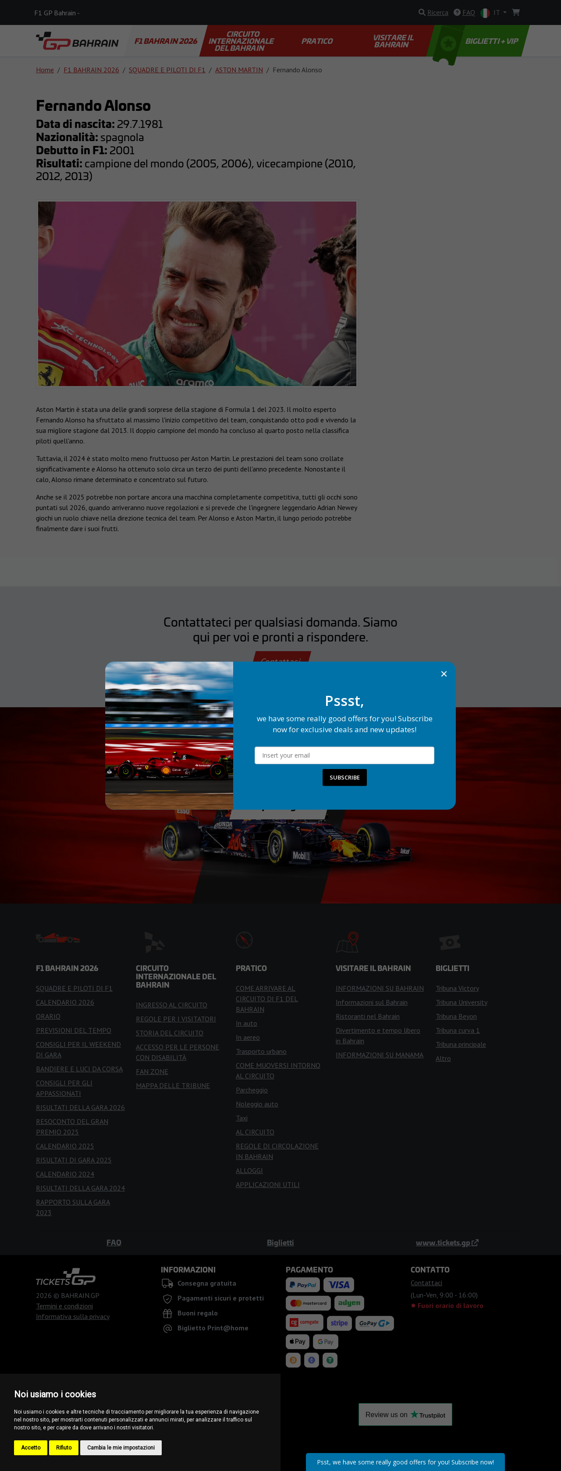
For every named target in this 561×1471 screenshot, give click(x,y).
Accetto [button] (30, 1448)
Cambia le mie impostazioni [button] (121, 1448)
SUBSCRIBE (345, 777)
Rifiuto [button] (63, 1448)
